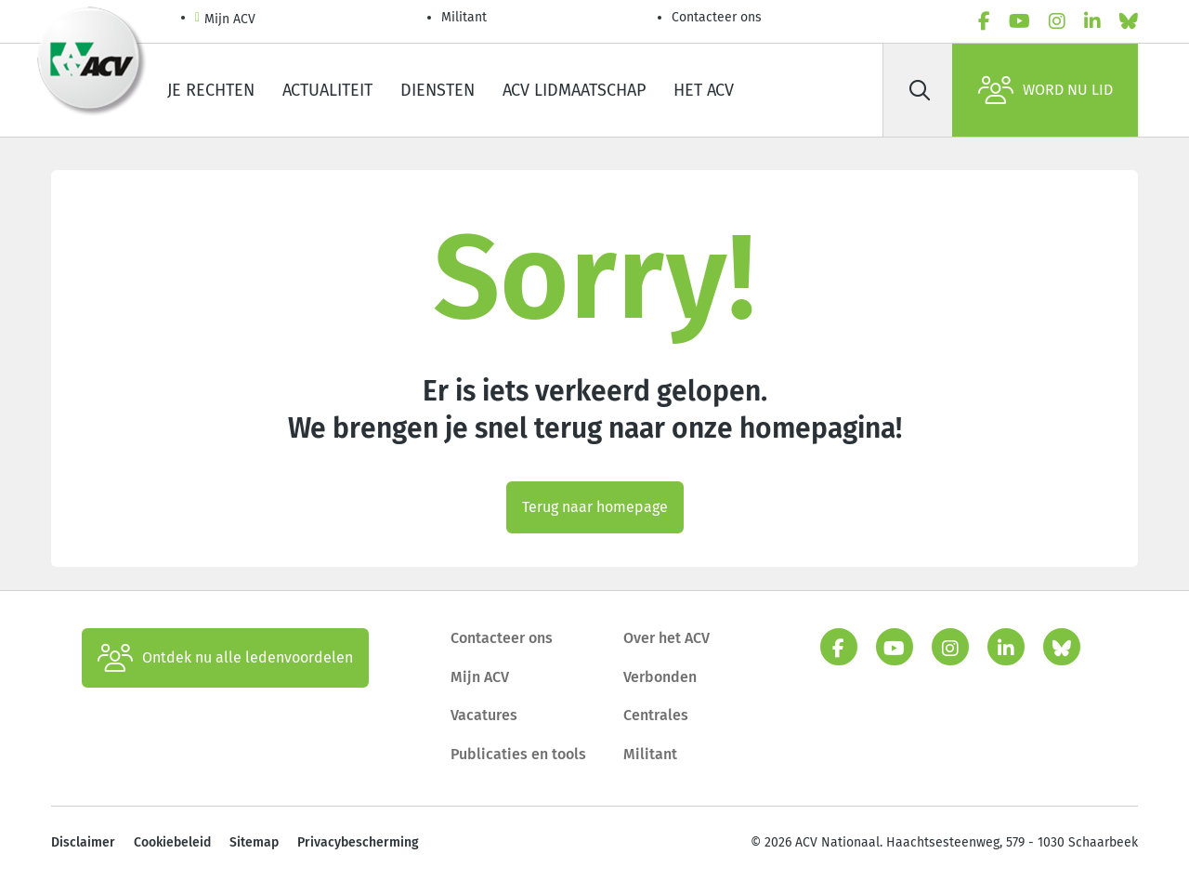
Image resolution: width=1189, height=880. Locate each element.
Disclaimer (83, 842)
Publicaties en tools (518, 754)
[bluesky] (1128, 21)
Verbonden (660, 677)
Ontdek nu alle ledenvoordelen (225, 658)
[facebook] (984, 21)
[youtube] (1019, 21)
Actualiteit (327, 90)
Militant (464, 17)
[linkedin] (1092, 21)
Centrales (655, 715)
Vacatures (484, 715)
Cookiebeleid (172, 842)
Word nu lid (1045, 90)
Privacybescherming (358, 842)
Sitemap (254, 842)
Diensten (437, 90)
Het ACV (703, 90)
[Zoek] (919, 90)
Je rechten (211, 90)
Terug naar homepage (595, 507)
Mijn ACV (225, 20)
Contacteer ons (717, 17)
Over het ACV (666, 638)
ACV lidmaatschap (574, 90)
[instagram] (1057, 21)
